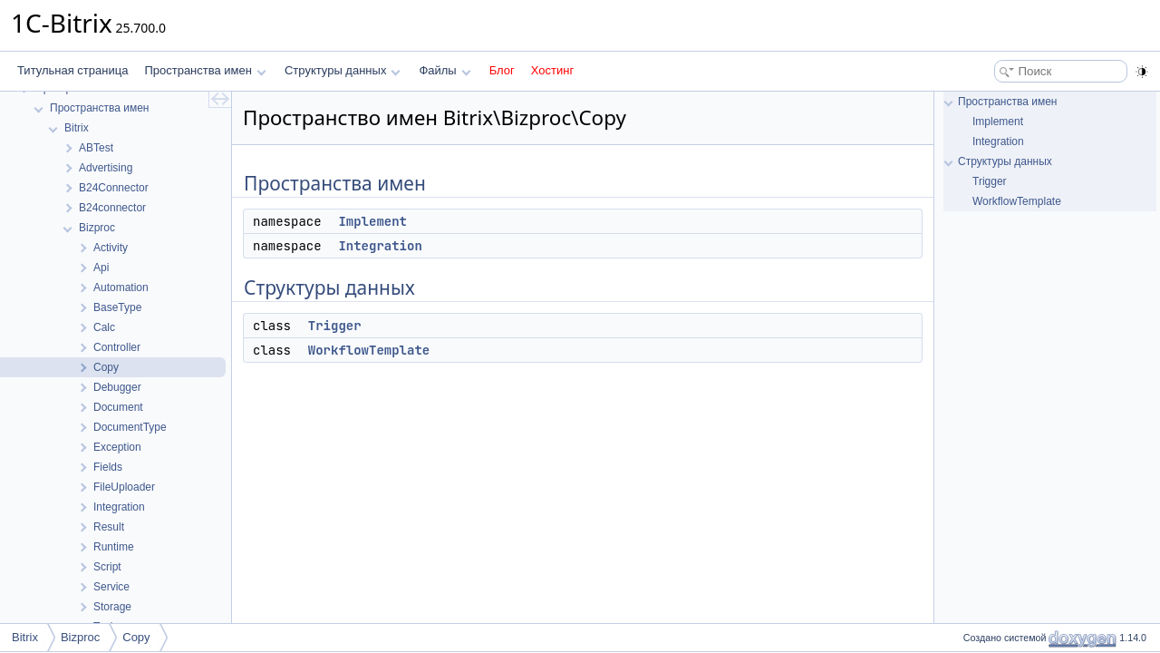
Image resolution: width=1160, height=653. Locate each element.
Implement (372, 221)
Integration (379, 246)
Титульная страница (72, 70)
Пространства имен (205, 70)
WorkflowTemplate (369, 350)
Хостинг (552, 70)
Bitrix (25, 637)
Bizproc (80, 637)
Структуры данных (343, 70)
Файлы (444, 70)
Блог (502, 70)
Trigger (335, 325)
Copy (136, 637)
